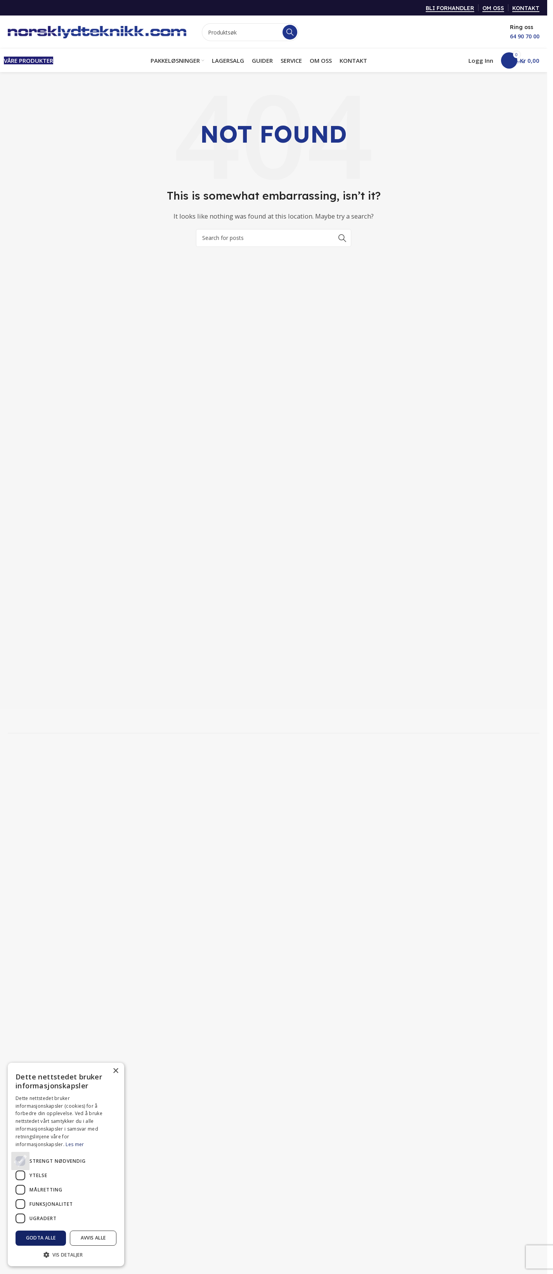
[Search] (250, 32)
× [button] (115, 1071)
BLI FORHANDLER (450, 8)
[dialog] (66, 1164)
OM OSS (493, 8)
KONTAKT (525, 8)
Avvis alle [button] (93, 1237)
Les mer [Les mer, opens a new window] (75, 1144)
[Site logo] (97, 31)
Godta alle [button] (41, 1237)
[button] (66, 1254)
